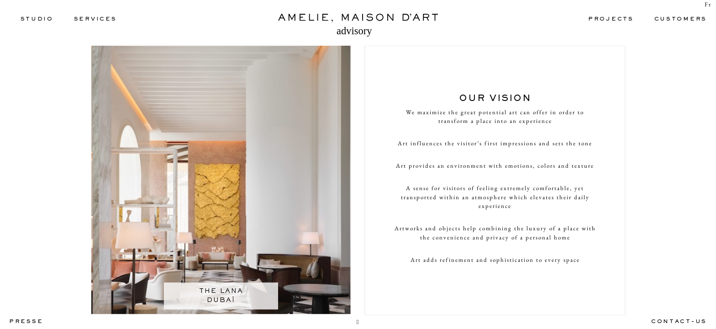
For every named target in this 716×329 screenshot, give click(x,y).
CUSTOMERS (680, 19)
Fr (708, 4)
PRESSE (26, 321)
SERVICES (95, 19)
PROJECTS (611, 19)
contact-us (679, 321)
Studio (37, 19)
